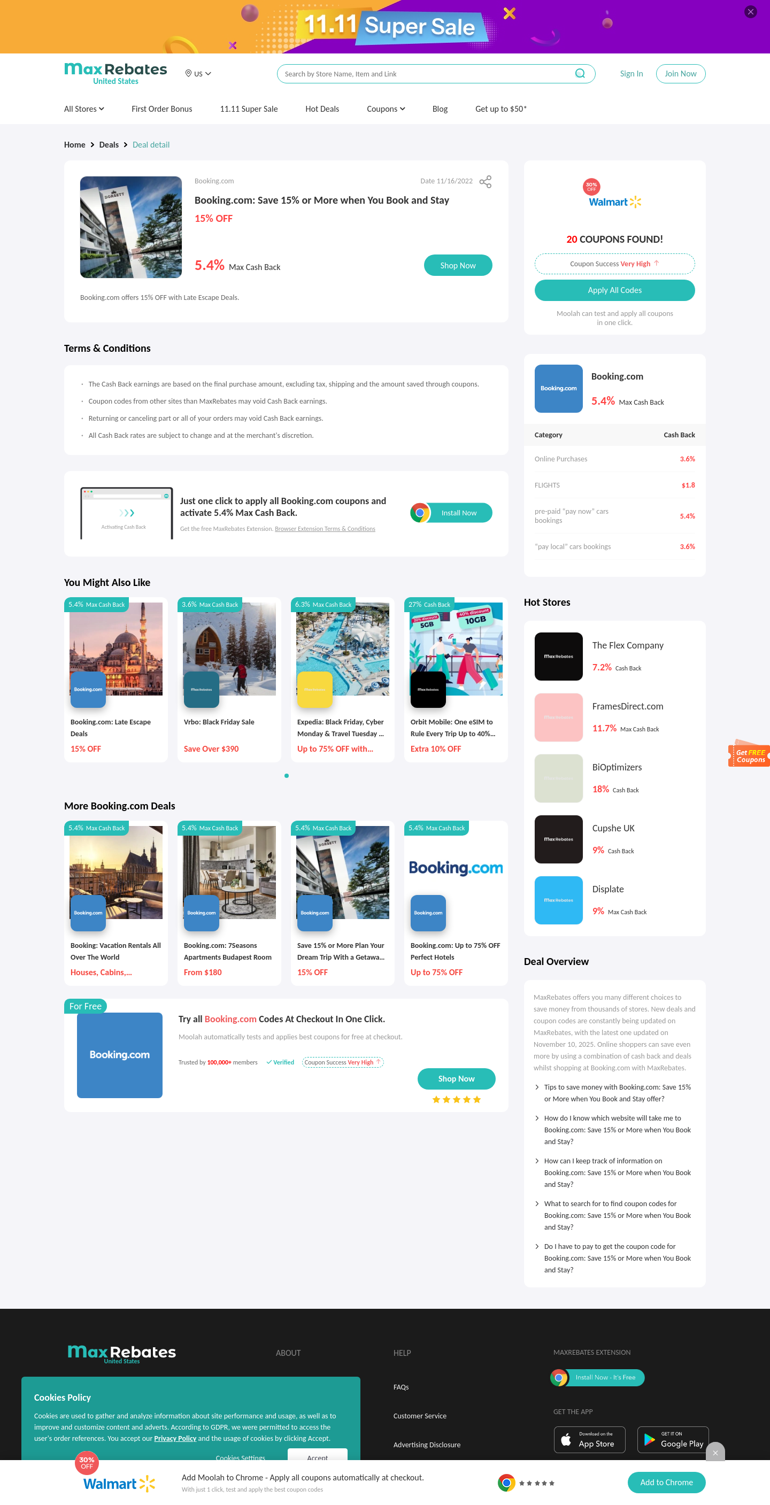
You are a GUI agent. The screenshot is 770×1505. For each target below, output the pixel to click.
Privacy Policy (175, 1438)
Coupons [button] (386, 109)
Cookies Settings (240, 1458)
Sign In (631, 73)
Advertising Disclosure (427, 1444)
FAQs (401, 1387)
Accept (317, 1458)
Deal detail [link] (151, 145)
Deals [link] (109, 145)
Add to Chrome (667, 1482)
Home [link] (75, 145)
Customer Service (420, 1416)
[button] (198, 74)
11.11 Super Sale (249, 109)
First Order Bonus (162, 109)
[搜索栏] (415, 74)
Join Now (681, 73)
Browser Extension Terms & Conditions (325, 528)
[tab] (615, 1089)
